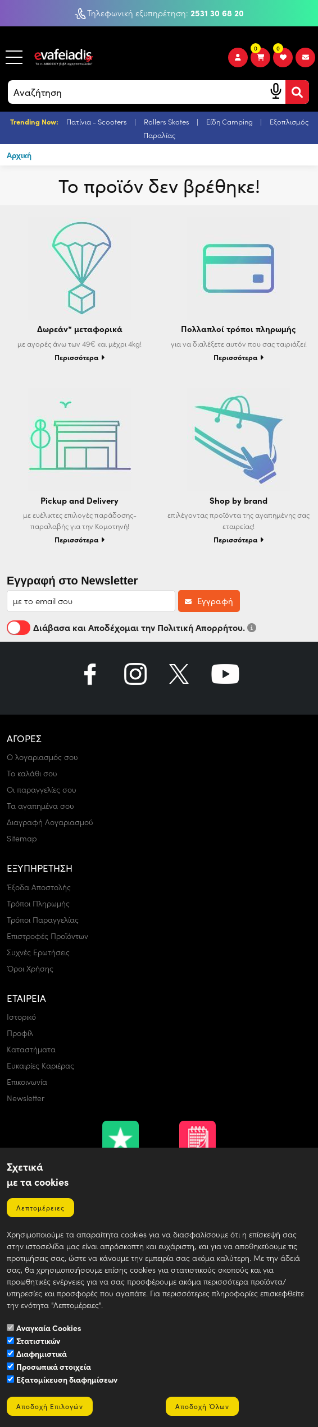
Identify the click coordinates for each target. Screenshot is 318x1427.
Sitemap (22, 838)
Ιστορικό (21, 1016)
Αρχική (19, 154)
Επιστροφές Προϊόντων (47, 936)
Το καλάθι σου (32, 773)
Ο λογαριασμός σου (42, 757)
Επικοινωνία (27, 1081)
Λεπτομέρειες (40, 1207)
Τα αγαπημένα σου (40, 805)
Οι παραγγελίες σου (41, 789)
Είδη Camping (230, 121)
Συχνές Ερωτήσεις (38, 952)
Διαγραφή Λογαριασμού (50, 822)
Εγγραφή (209, 600)
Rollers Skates (167, 121)
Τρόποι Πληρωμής (38, 903)
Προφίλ (20, 1033)
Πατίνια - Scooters (97, 121)
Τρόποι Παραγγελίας (43, 919)
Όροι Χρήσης (30, 968)
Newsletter (25, 1098)
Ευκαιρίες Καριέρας (40, 1065)
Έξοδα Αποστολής (39, 887)
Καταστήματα (31, 1049)
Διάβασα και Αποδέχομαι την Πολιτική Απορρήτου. (131, 627)
